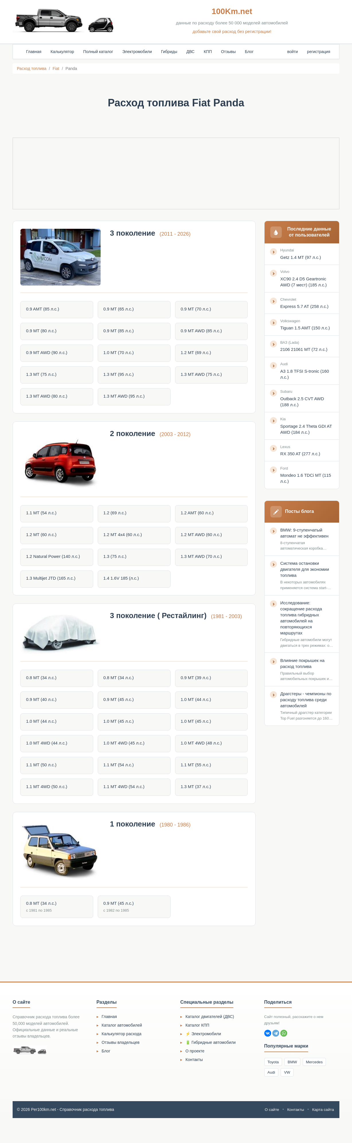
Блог (249, 51)
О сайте (270, 1134)
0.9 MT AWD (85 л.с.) (201, 332)
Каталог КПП (197, 1049)
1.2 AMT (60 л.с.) (197, 521)
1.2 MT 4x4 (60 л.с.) (123, 543)
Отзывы (228, 51)
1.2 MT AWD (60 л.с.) (201, 543)
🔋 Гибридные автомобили (210, 1066)
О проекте (194, 1075)
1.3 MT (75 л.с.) (43, 377)
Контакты (194, 1083)
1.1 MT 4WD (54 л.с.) (125, 802)
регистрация (318, 51)
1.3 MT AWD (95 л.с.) (125, 399)
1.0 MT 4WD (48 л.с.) (201, 758)
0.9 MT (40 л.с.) (43, 713)
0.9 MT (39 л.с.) (196, 691)
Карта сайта (323, 1134)
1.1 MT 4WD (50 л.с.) (48, 802)
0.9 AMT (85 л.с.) (44, 310)
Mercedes (317, 1086)
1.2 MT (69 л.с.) (196, 355)
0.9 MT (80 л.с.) (43, 332)
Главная (33, 51)
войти (292, 51)
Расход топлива (31, 68)
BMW (294, 1086)
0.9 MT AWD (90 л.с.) (48, 355)
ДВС (190, 51)
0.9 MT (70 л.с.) (196, 310)
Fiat (55, 68)
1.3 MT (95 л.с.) (119, 377)
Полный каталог (98, 51)
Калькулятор (62, 51)
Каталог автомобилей (122, 1049)
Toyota (274, 1086)
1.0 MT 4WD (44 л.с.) (48, 758)
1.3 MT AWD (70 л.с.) (201, 565)
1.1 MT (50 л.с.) (43, 780)
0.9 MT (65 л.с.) (119, 310)
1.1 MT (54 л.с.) (43, 521)
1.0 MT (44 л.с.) (196, 713)
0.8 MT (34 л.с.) (43, 691)
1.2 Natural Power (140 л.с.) (55, 565)
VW (289, 1097)
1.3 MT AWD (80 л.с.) (48, 399)
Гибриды (169, 51)
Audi (272, 1097)
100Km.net (232, 11)
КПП (208, 51)
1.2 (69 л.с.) (115, 521)
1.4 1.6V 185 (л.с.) (122, 587)
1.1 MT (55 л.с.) (196, 780)
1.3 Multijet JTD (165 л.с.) (52, 587)
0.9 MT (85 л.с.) (119, 332)
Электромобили (137, 51)
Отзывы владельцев (121, 1066)
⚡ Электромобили (203, 1058)
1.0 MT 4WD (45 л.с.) (125, 758)
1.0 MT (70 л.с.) (119, 355)
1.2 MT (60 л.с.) (43, 543)
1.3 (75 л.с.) (115, 565)
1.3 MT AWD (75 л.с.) (201, 377)
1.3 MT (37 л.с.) (196, 802)
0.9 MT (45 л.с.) (119, 713)
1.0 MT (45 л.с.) (119, 736)
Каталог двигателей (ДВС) (209, 1040)
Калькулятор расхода (122, 1058)
